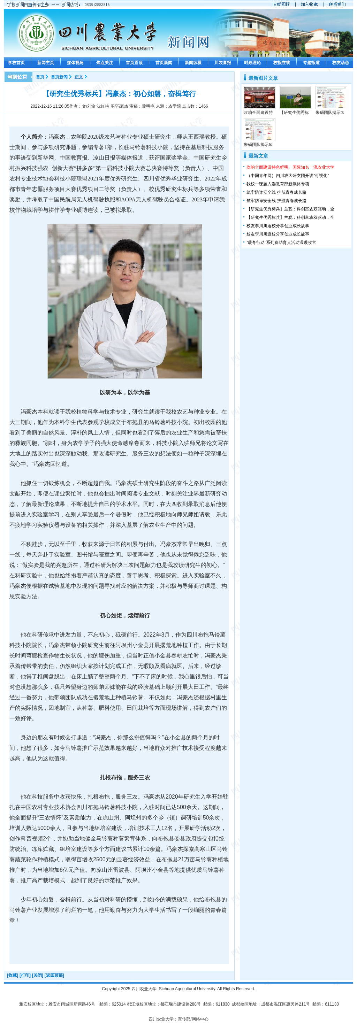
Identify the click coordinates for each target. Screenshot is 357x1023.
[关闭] (37, 975)
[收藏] (12, 975)
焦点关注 (104, 62)
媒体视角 (75, 62)
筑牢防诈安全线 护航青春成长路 (276, 192)
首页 (40, 77)
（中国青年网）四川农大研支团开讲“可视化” (287, 175)
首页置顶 (134, 62)
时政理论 (252, 62)
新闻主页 (45, 62)
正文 (79, 77)
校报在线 (281, 62)
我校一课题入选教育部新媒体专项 (277, 184)
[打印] (25, 975)
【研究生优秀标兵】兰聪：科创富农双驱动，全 (290, 209)
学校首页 (16, 62)
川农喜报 (222, 62)
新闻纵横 (193, 62)
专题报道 (311, 62)
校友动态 (340, 62)
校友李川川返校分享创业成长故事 (277, 225)
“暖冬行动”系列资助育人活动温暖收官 (281, 242)
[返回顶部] (54, 975)
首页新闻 (163, 62)
